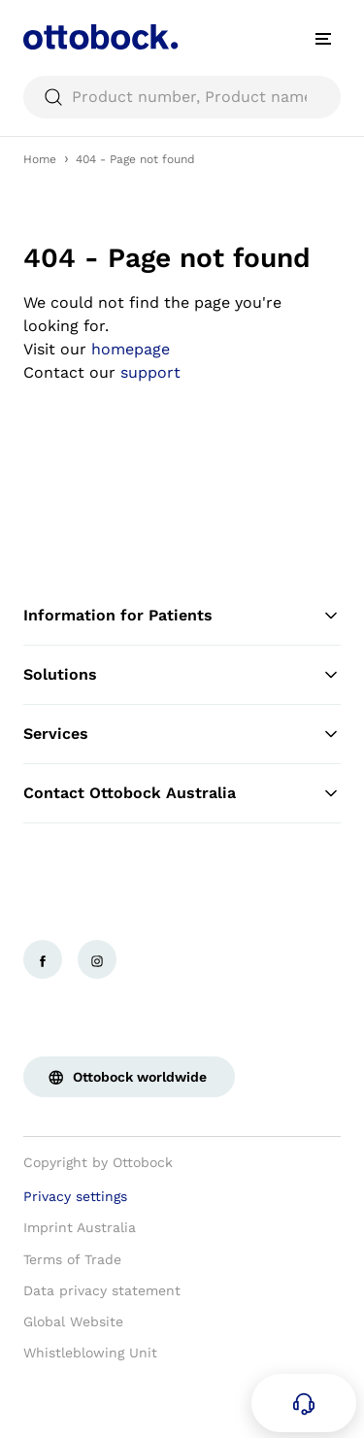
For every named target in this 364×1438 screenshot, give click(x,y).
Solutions (182, 675)
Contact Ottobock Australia (182, 793)
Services (182, 734)
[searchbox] (182, 97)
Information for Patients (182, 615)
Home (39, 159)
